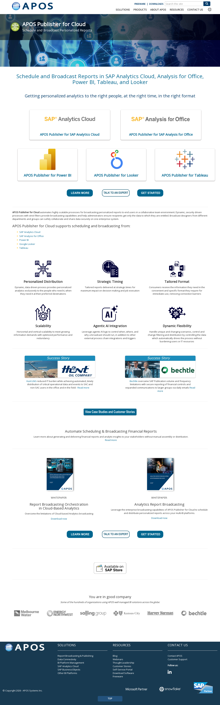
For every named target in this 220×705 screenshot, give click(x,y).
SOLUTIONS (123, 9)
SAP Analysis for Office (31, 236)
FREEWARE (139, 3)
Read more (83, 387)
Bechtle (134, 381)
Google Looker (27, 244)
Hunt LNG (31, 381)
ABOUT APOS (158, 9)
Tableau (23, 247)
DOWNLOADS (156, 3)
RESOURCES (177, 9)
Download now (59, 518)
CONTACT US (195, 9)
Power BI (24, 240)
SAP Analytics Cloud (29, 232)
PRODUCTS (140, 9)
